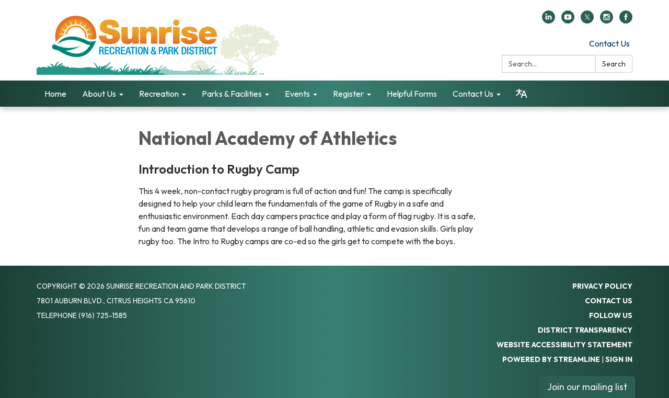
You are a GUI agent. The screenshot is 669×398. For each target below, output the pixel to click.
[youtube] (567, 20)
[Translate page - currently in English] (522, 94)
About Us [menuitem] (99, 93)
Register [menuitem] (348, 93)
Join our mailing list (587, 387)
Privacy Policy (602, 286)
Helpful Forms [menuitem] (412, 93)
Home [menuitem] (55, 93)
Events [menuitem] (297, 93)
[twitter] (587, 20)
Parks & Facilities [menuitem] (232, 93)
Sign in (618, 359)
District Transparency (585, 330)
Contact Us (609, 43)
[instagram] (606, 20)
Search (614, 64)
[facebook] (625, 20)
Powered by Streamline (551, 359)
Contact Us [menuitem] (473, 93)
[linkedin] (548, 20)
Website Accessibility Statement (564, 344)
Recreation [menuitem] (159, 93)
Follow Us (610, 315)
